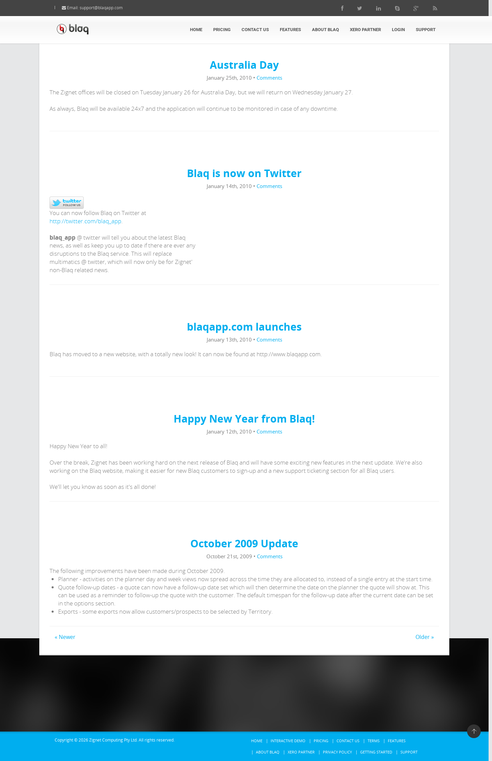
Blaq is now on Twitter (244, 173)
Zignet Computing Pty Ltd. (113, 740)
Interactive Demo (288, 740)
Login (398, 29)
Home (196, 29)
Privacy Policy (337, 752)
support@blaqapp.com (107, 8)
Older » (424, 637)
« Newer (65, 637)
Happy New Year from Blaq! (244, 419)
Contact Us (255, 29)
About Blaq (325, 29)
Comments (269, 77)
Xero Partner (365, 29)
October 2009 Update (244, 543)
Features (290, 29)
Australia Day (244, 65)
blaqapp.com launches (244, 327)
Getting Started (376, 752)
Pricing (222, 29)
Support (426, 29)
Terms (374, 740)
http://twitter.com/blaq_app (85, 221)
